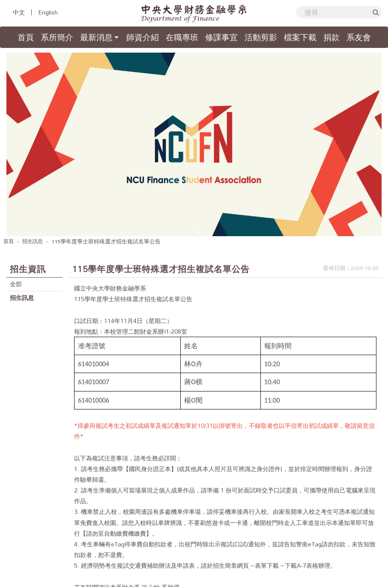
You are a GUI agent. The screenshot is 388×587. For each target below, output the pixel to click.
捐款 (331, 37)
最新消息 (96, 37)
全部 (17, 195)
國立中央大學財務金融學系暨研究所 (117, 577)
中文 (19, 12)
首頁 (27, 37)
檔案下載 (300, 37)
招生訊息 (34, 151)
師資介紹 (142, 37)
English (48, 12)
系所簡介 (57, 37)
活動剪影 (261, 37)
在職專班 (182, 37)
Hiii (274, 577)
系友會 (358, 37)
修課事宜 (221, 37)
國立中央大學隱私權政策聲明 (330, 561)
